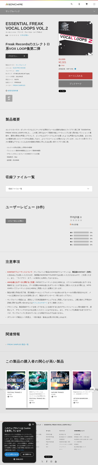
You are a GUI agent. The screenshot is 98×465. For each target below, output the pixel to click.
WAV (17, 71)
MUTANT (48, 439)
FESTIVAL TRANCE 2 (14, 392)
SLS (47, 446)
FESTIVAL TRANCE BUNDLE (39, 398)
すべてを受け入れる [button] (12, 454)
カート (61, 449)
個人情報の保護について (80, 446)
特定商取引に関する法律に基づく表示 (83, 439)
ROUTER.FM (49, 437)
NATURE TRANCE (57, 392)
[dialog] (19, 442)
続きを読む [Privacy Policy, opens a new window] (20, 450)
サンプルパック (21, 65)
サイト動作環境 (78, 441)
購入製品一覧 (62, 434)
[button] (92, 389)
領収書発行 (62, 439)
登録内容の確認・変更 (64, 441)
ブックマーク (75, 84)
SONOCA (48, 434)
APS (47, 444)
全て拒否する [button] (27, 454)
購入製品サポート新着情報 (65, 437)
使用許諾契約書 (12, 90)
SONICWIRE (14, 4)
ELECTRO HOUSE (19, 68)
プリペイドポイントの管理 (65, 444)
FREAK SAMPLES (19, 85)
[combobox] (30, 425)
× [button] (33, 424)
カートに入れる (75, 76)
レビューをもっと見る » (16, 221)
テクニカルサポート (40, 303)
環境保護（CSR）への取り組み (81, 437)
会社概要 (76, 434)
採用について (77, 449)
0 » (24, 35)
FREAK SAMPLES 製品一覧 (18, 344)
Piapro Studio (49, 441)
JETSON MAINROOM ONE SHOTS (85, 398)
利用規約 (76, 444)
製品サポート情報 (37, 434)
